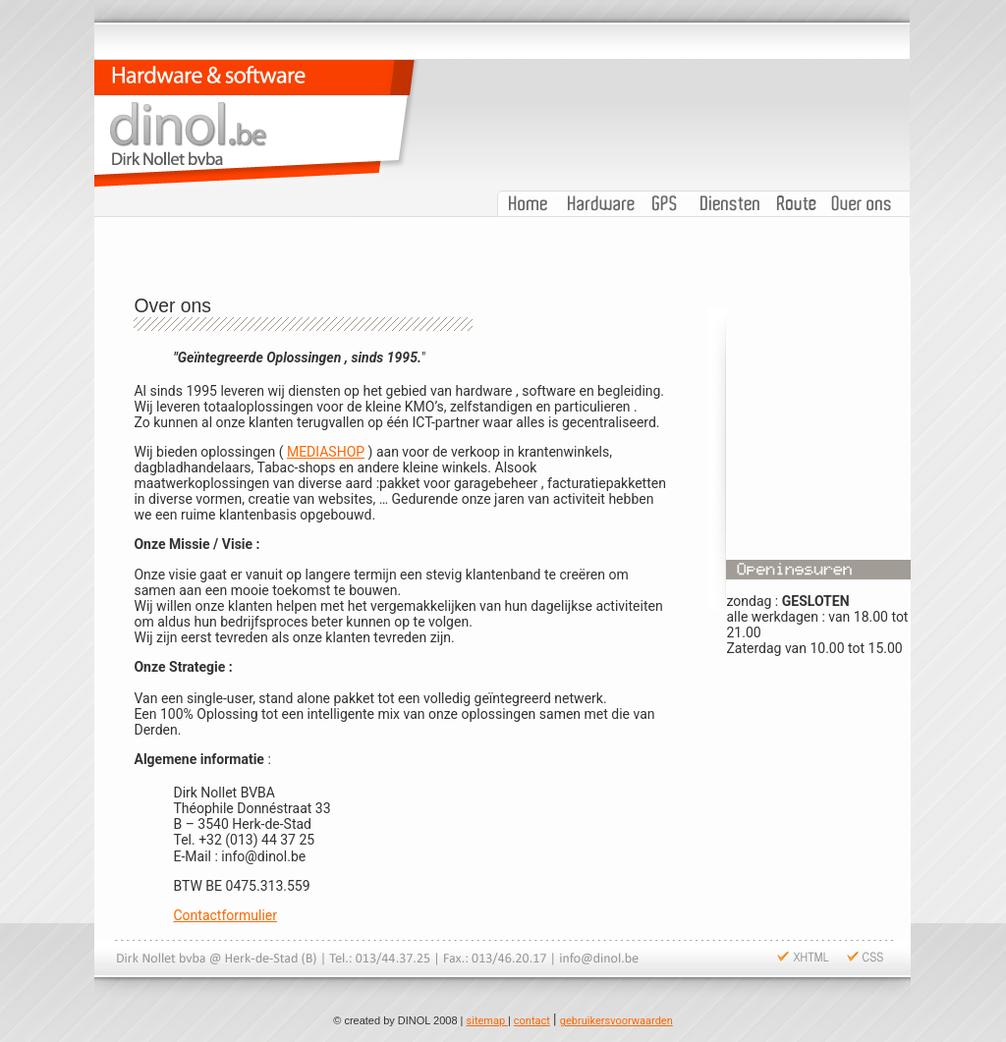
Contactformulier (225, 915)
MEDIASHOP (325, 452)
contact (532, 1021)
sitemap (487, 1021)
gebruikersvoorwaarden (616, 1021)
